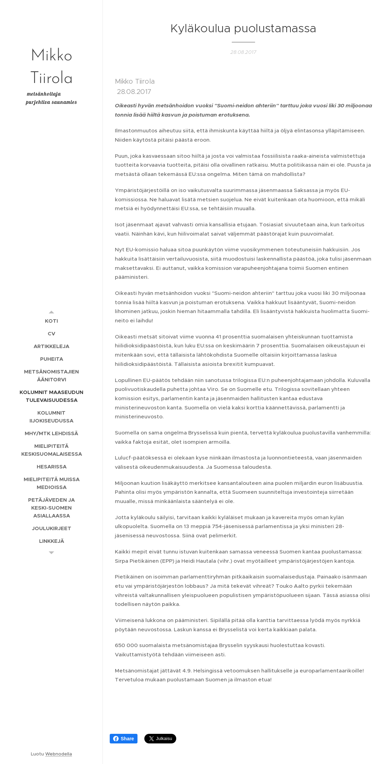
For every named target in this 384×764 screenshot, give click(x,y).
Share (123, 738)
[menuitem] (51, 321)
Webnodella (58, 754)
